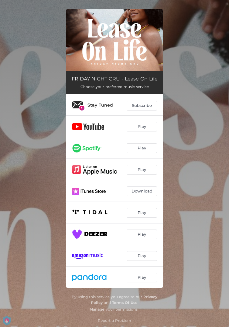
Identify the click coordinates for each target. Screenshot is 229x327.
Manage (97, 309)
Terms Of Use (125, 302)
